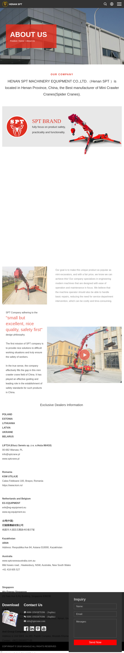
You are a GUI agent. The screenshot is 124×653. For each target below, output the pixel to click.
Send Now (95, 642)
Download (10, 605)
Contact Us (33, 605)
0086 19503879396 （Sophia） (42, 612)
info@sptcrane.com (36, 621)
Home (21, 41)
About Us (30, 41)
